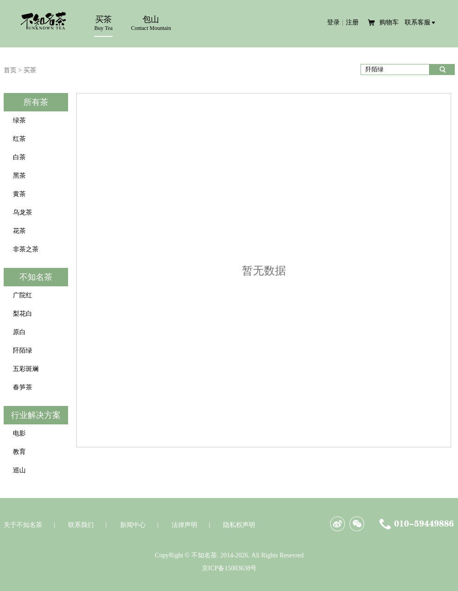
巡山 (19, 470)
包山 (151, 23)
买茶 (103, 26)
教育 (19, 451)
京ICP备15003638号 (229, 568)
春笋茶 (22, 387)
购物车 (390, 22)
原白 (19, 332)
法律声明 (184, 524)
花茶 (19, 230)
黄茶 (19, 194)
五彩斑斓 (26, 368)
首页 (10, 70)
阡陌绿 (22, 350)
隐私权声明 (239, 524)
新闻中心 (133, 524)
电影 (19, 433)
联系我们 (81, 524)
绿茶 (19, 120)
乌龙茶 (22, 212)
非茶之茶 (26, 249)
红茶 (19, 138)
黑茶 (19, 175)
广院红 (22, 295)
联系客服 (417, 22)
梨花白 (22, 313)
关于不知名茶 (23, 524)
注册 (352, 22)
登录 (333, 22)
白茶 (19, 157)
